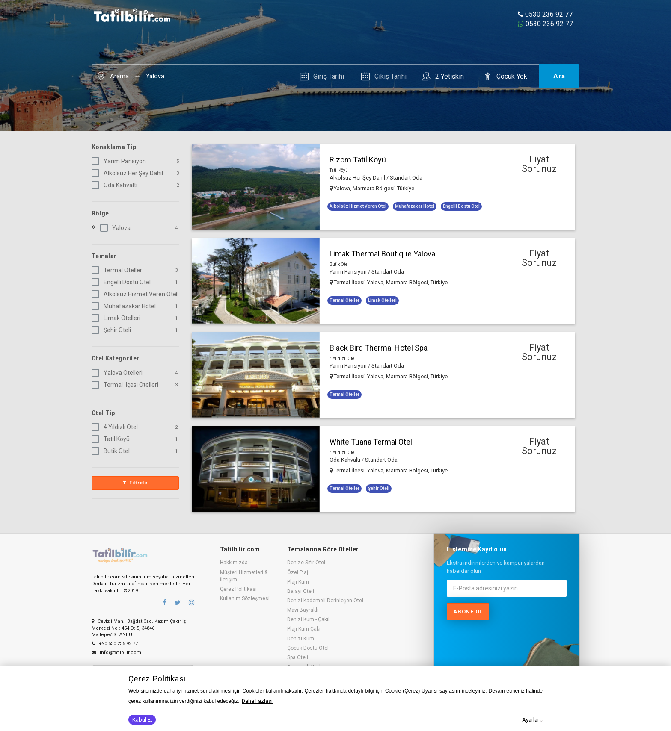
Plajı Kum (298, 582)
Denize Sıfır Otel (306, 563)
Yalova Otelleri (119, 372)
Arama (119, 76)
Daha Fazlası (257, 701)
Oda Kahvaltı (116, 185)
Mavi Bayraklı (302, 610)
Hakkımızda (234, 563)
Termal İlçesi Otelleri (126, 384)
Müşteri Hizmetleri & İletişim (243, 576)
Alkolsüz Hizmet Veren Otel (136, 294)
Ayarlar (530, 719)
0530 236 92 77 (545, 14)
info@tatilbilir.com (116, 651)
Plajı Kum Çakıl (304, 629)
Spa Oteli (297, 657)
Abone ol (468, 611)
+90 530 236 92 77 (115, 642)
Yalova (155, 76)
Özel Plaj (297, 572)
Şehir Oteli (113, 330)
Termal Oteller (118, 270)
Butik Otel (112, 451)
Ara (559, 76)
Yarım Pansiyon (120, 161)
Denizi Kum (300, 639)
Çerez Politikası (238, 589)
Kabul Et (142, 719)
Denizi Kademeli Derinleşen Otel (325, 601)
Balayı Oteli (300, 591)
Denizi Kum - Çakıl (308, 619)
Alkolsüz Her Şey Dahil (129, 173)
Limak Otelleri (117, 318)
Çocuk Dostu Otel (308, 648)
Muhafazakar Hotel (125, 306)
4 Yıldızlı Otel (116, 427)
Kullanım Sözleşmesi (245, 598)
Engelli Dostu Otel (123, 282)
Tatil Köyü (112, 439)
